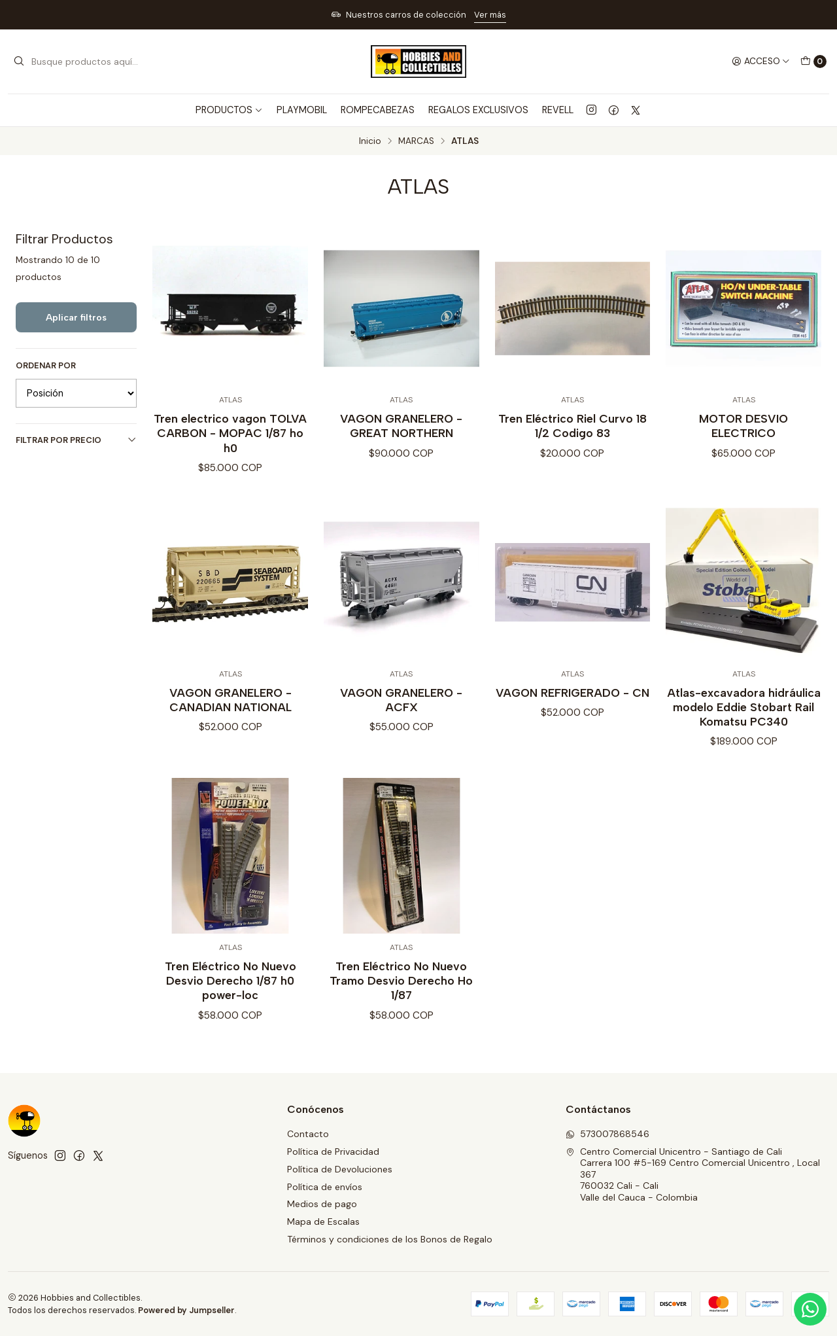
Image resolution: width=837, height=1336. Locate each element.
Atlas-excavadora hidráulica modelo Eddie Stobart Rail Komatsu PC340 (744, 717)
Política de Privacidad (333, 1151)
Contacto (308, 1134)
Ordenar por (46, 365)
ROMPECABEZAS (378, 110)
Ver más (490, 14)
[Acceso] (760, 61)
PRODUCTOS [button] (229, 110)
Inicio (370, 141)
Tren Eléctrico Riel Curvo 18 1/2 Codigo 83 (572, 426)
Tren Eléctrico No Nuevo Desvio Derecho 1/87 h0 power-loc (230, 991)
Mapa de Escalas (323, 1221)
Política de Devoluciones (339, 1169)
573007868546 (607, 1134)
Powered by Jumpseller (186, 1310)
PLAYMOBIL (302, 110)
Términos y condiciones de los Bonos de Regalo (389, 1239)
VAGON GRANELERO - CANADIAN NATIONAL (230, 710)
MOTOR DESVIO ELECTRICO (743, 426)
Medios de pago (322, 1204)
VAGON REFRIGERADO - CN (572, 703)
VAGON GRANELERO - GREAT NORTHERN (401, 426)
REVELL (557, 110)
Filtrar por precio (76, 440)
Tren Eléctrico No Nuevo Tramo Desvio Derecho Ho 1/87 (401, 991)
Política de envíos (324, 1187)
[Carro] (813, 61)
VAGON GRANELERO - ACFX (401, 710)
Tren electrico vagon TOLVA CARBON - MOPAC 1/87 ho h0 (230, 433)
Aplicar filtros (76, 317)
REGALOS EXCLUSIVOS (478, 110)
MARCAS (416, 141)
